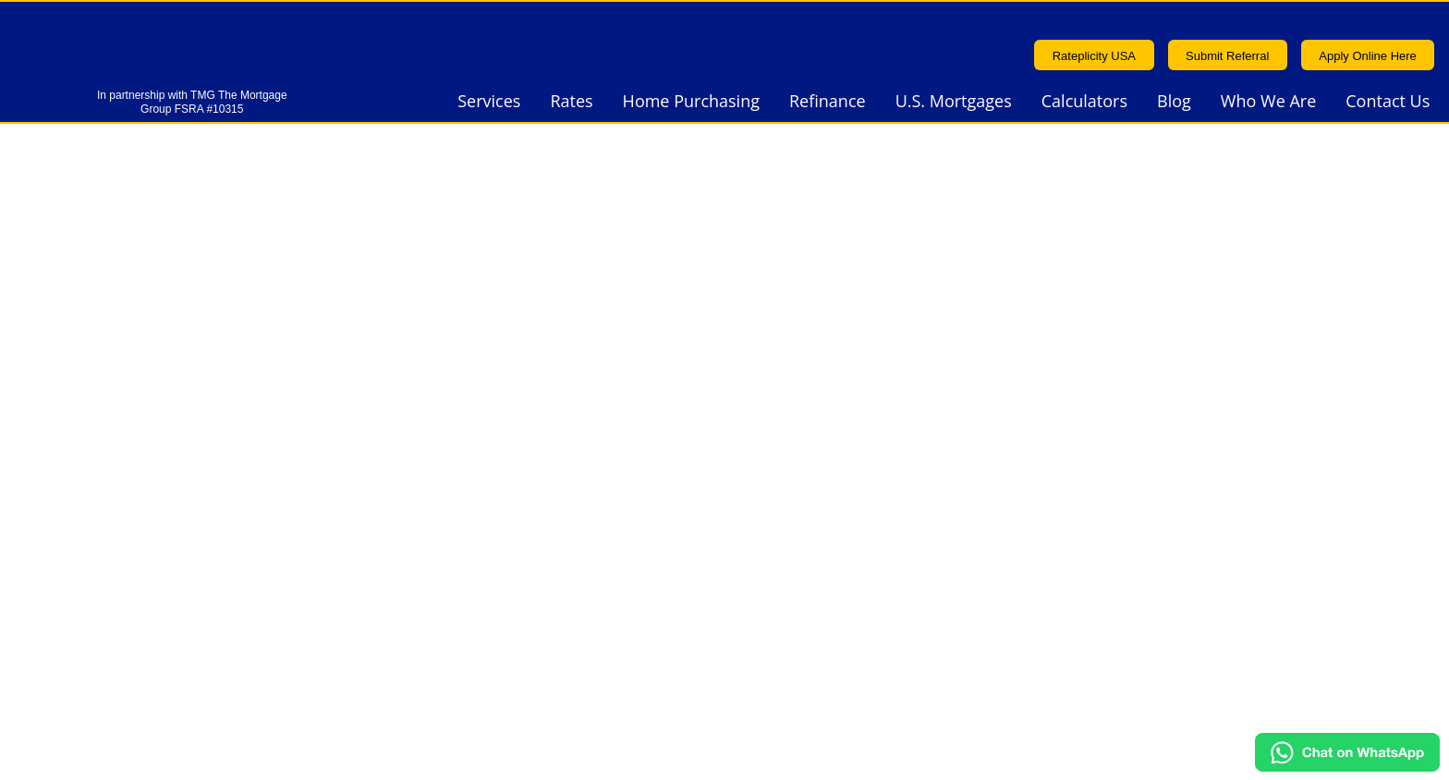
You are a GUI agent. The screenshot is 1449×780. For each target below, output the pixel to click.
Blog (1174, 103)
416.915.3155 (469, 506)
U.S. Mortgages (953, 103)
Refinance (827, 103)
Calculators (1084, 103)
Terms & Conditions (1147, 568)
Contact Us (1388, 103)
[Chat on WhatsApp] (1347, 765)
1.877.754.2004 (462, 552)
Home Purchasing (691, 103)
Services (488, 103)
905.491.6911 (469, 462)
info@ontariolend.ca (1145, 523)
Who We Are (1268, 103)
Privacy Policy (469, 597)
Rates (571, 103)
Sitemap (1202, 742)
